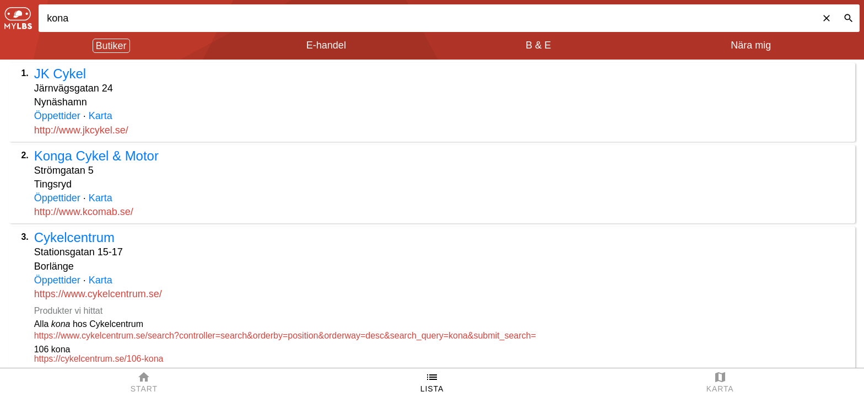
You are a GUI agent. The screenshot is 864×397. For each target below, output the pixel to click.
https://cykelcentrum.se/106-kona (99, 358)
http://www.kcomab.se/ (83, 211)
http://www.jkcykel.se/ (81, 130)
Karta (100, 115)
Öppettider (57, 115)
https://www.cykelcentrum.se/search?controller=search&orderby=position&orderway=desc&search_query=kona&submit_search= (285, 335)
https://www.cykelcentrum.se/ (98, 293)
